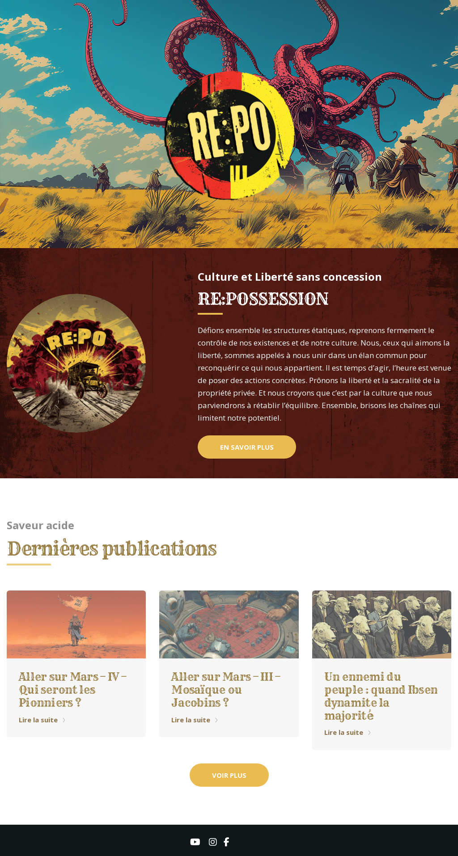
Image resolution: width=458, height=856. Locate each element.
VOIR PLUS (229, 775)
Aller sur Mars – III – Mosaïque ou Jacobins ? (225, 689)
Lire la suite (42, 719)
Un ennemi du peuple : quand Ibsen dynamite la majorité (381, 696)
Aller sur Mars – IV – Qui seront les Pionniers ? (72, 689)
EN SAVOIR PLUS (247, 447)
